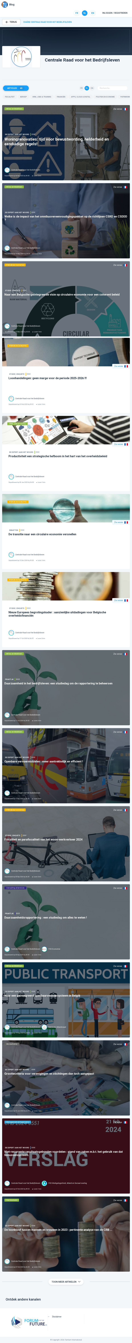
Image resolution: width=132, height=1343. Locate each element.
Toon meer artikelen (66, 1281)
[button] (66, 41)
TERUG (11, 22)
